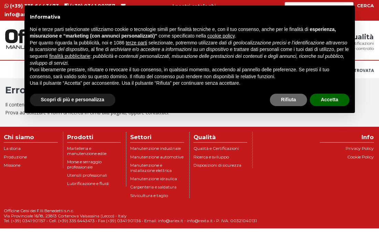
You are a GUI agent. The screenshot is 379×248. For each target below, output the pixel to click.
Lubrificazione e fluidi (88, 183)
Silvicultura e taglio (149, 195)
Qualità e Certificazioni (216, 148)
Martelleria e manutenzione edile (86, 151)
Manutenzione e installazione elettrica (151, 168)
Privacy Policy (360, 148)
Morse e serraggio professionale (84, 164)
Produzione (15, 156)
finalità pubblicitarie (69, 56)
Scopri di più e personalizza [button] (72, 99)
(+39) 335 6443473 (76, 220)
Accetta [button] (329, 99)
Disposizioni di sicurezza (217, 165)
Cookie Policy (360, 156)
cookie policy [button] (220, 36)
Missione (12, 165)
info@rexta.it (200, 220)
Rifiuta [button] (288, 99)
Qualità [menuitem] (360, 42)
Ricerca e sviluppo (211, 156)
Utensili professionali (87, 175)
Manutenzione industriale (155, 148)
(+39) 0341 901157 (28, 220)
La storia (12, 148)
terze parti (136, 42)
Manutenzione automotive (156, 156)
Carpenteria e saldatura (153, 186)
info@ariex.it (170, 220)
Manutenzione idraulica (153, 178)
